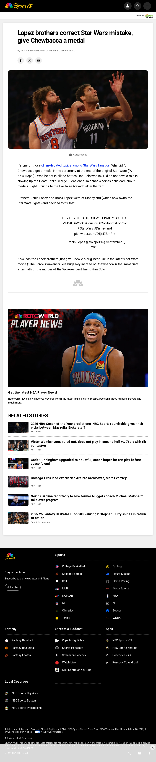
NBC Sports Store (77, 729)
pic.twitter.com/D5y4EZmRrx (94, 234)
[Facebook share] (20, 60)
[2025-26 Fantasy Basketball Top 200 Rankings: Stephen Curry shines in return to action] (18, 518)
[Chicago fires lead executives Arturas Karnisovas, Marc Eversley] (18, 481)
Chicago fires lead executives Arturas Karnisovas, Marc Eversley (79, 478)
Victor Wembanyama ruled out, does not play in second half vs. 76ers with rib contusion (88, 443)
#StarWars (85, 228)
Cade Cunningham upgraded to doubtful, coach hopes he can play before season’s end (86, 461)
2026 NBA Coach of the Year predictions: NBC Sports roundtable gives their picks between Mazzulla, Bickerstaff (87, 425)
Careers (34, 729)
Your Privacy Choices (52, 732)
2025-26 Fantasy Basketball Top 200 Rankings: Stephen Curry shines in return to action (88, 516)
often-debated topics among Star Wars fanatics (75, 165)
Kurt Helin (26, 50)
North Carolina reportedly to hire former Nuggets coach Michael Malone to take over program (87, 498)
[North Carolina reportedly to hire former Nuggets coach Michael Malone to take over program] (18, 500)
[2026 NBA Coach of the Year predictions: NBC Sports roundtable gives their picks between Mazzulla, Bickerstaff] (18, 427)
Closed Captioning (50, 729)
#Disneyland (103, 228)
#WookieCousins (86, 223)
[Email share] (38, 60)
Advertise (24, 729)
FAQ (64, 729)
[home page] (18, 6)
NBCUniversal (25, 738)
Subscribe (12, 587)
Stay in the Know (15, 572)
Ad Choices (11, 729)
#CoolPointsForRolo (113, 223)
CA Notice (26, 732)
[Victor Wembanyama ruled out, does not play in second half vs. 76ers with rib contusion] (18, 445)
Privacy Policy (12, 732)
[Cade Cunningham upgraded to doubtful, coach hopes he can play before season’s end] (18, 463)
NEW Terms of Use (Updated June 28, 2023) (122, 729)
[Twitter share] (29, 60)
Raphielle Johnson (40, 522)
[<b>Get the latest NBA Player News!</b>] (78, 348)
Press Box (93, 729)
